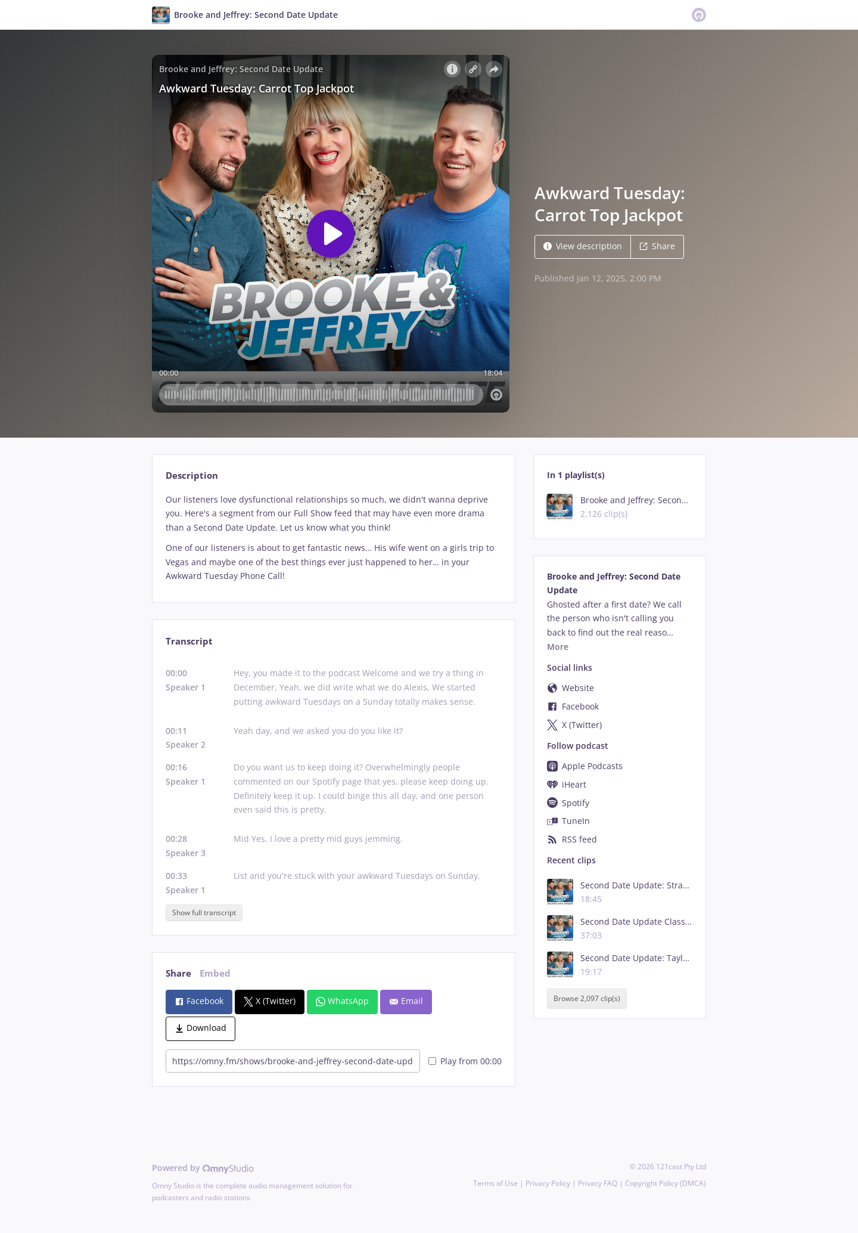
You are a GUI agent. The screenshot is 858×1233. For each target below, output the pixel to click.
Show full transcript (204, 912)
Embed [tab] (215, 973)
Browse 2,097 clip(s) (587, 998)
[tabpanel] (333, 538)
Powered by (203, 1167)
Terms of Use (495, 1183)
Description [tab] (192, 475)
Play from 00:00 (465, 1061)
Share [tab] (178, 973)
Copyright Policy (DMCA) (665, 1183)
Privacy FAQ (597, 1183)
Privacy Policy (548, 1183)
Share (657, 246)
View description (582, 246)
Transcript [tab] (189, 641)
